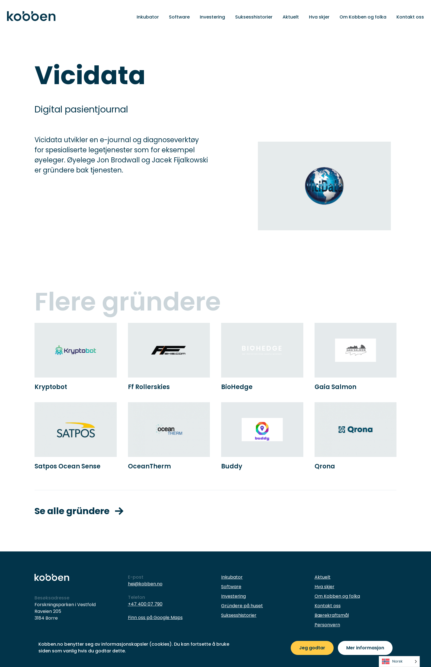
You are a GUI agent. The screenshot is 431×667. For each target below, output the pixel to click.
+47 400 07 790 (145, 604)
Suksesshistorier (253, 17)
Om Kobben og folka (363, 17)
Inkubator (148, 17)
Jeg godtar (312, 648)
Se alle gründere (79, 511)
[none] (399, 661)
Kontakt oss (410, 17)
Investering (212, 17)
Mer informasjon (365, 648)
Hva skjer (319, 17)
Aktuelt (291, 17)
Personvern (327, 625)
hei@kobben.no (145, 584)
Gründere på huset (242, 605)
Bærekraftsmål (332, 615)
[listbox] (399, 661)
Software (179, 17)
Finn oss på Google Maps (155, 617)
